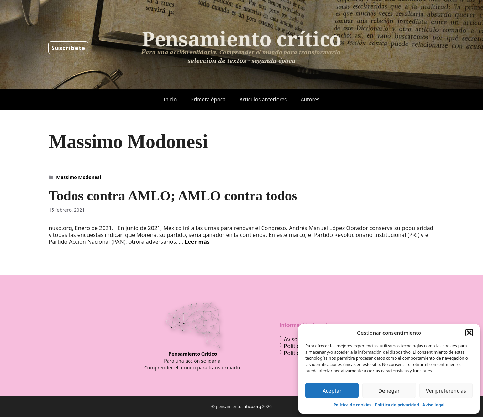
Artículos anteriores (263, 99)
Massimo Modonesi (78, 177)
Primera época (207, 99)
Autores (310, 99)
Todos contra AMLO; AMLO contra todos (173, 196)
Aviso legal (433, 405)
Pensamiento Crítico (193, 354)
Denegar (389, 390)
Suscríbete (68, 48)
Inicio (170, 99)
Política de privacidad (397, 405)
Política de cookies (352, 405)
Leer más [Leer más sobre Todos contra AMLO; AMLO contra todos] (197, 242)
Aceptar (332, 390)
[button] (469, 332)
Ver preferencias (446, 390)
